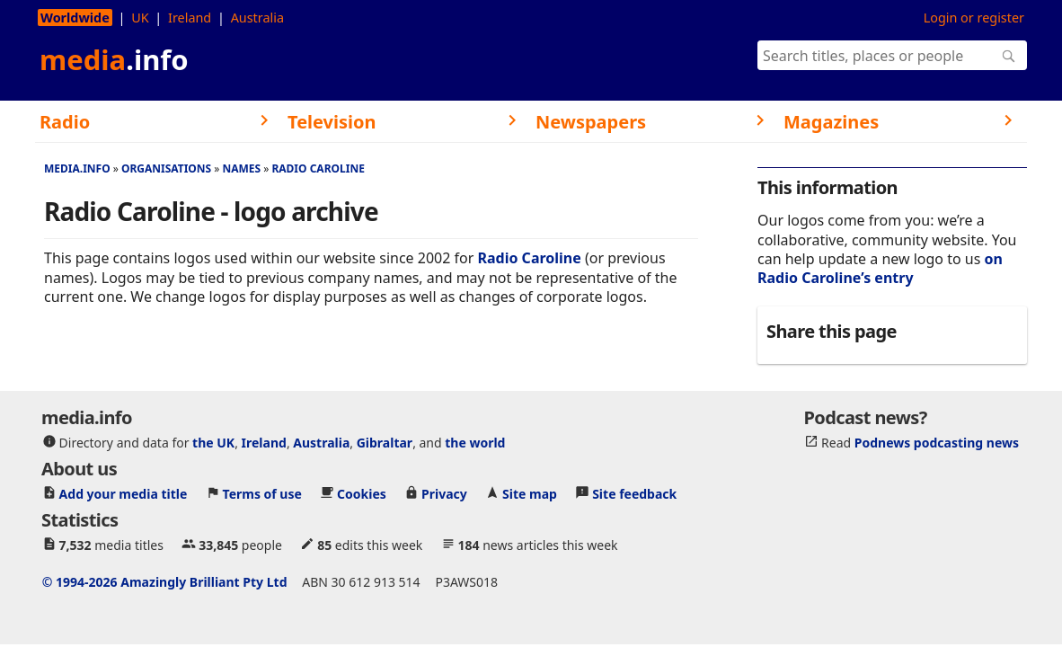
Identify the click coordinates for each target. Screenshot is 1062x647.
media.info (77, 168)
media (114, 59)
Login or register (974, 17)
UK (139, 17)
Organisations (166, 168)
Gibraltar (384, 442)
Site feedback (634, 493)
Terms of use (262, 493)
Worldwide (75, 17)
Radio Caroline (317, 168)
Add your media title (123, 493)
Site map (529, 493)
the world (475, 442)
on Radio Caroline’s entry (880, 268)
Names (241, 168)
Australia (257, 17)
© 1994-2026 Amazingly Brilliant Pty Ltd (165, 581)
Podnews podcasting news (936, 442)
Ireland (189, 17)
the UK (213, 442)
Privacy (444, 493)
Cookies (361, 493)
